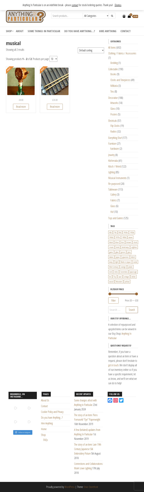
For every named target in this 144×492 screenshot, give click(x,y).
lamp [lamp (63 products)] (111, 262)
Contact (126, 31)
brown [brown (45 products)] (128, 242)
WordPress (70, 487)
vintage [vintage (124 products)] (126, 276)
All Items (112, 47)
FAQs (45, 440)
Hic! (112, 212)
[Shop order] (91, 50)
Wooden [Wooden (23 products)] (119, 281)
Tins (112, 91)
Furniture (112, 143)
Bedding (114, 63)
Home (44, 429)
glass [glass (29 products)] (116, 252)
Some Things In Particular (44, 31)
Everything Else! (115, 138)
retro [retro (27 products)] (116, 271)
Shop (9, 31)
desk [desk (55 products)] (117, 247)
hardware (114, 148)
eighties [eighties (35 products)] (134, 247)
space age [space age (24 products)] (133, 271)
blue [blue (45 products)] (117, 242)
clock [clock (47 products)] (135, 242)
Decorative (113, 98)
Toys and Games (115, 218)
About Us (45, 400)
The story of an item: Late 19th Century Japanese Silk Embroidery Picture (87, 449)
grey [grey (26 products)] (129, 252)
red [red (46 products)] (110, 271)
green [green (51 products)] (123, 252)
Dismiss (118, 5)
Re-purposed (114, 184)
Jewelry (111, 155)
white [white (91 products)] (133, 276)
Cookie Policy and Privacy (52, 412)
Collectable (113, 69)
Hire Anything (107, 31)
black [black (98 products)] (111, 242)
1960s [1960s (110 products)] (111, 237)
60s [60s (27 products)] (110, 232)
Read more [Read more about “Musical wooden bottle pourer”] (21, 107)
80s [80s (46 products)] (120, 232)
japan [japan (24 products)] (118, 257)
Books (113, 74)
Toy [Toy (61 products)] (115, 276)
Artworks (114, 103)
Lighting (111, 172)
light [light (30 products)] (116, 262)
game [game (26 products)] (111, 252)
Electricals (112, 121)
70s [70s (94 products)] (115, 232)
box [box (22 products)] (122, 242)
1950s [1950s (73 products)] (132, 232)
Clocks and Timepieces (120, 80)
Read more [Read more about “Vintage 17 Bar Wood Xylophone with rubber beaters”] (55, 107)
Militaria (114, 86)
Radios (113, 131)
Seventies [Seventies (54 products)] (123, 271)
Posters (113, 114)
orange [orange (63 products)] (123, 266)
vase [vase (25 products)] (120, 276)
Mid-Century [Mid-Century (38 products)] (113, 266)
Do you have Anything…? (79, 31)
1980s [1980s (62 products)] (124, 237)
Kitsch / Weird (114, 166)
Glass (112, 108)
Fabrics (113, 200)
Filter (113, 300)
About (19, 31)
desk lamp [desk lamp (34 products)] (125, 247)
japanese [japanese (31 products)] (125, 257)
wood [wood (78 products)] (111, 281)
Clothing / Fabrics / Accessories (122, 53)
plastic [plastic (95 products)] (130, 266)
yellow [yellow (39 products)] (127, 281)
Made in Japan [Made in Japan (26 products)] (126, 262)
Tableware (113, 189)
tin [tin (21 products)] (110, 276)
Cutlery (113, 194)
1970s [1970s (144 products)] (118, 237)
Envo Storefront (91, 487)
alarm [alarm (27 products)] (130, 237)
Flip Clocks (115, 126)
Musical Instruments (117, 178)
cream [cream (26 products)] (111, 247)
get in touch (113, 365)
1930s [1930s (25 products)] (126, 232)
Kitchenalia (113, 161)
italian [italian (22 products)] (111, 257)
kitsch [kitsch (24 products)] (133, 257)
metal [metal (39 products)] (135, 262)
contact (75, 5)
